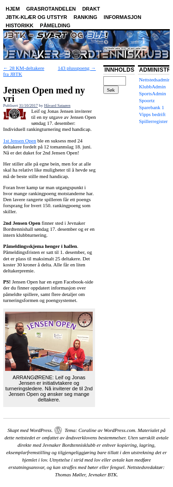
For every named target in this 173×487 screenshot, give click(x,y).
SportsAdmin (152, 93)
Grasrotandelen (51, 9)
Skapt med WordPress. (30, 430)
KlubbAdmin (152, 86)
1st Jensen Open (19, 140)
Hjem (13, 9)
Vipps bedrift (152, 114)
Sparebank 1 (151, 107)
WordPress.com (119, 430)
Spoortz (147, 100)
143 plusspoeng (77, 68)
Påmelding (55, 25)
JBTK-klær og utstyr (36, 17)
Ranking (85, 17)
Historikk (19, 25)
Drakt (91, 9)
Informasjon (122, 17)
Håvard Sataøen (57, 105)
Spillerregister (153, 121)
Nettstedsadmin (154, 79)
